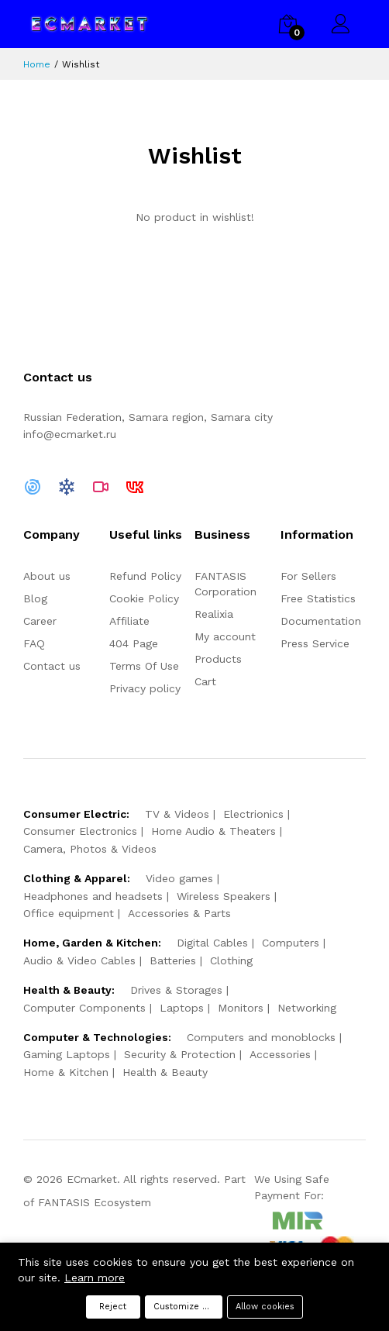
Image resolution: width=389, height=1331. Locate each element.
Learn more (94, 1277)
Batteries (173, 960)
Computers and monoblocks (261, 1037)
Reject (112, 1307)
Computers (290, 942)
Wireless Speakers (223, 896)
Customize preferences (187, 1307)
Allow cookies (265, 1307)
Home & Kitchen (65, 1072)
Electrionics (253, 814)
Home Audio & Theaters (213, 831)
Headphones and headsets (93, 896)
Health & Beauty (165, 1072)
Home (36, 64)
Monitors (240, 1008)
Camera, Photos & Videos (90, 849)
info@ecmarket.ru (69, 434)
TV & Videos (177, 814)
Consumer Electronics (80, 831)
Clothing (231, 960)
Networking (306, 1008)
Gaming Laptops (66, 1054)
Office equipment (68, 913)
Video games (179, 878)
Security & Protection (180, 1054)
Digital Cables (212, 942)
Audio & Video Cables (79, 960)
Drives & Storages (176, 990)
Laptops (182, 1008)
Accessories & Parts (179, 913)
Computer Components (84, 1008)
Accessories (280, 1054)
